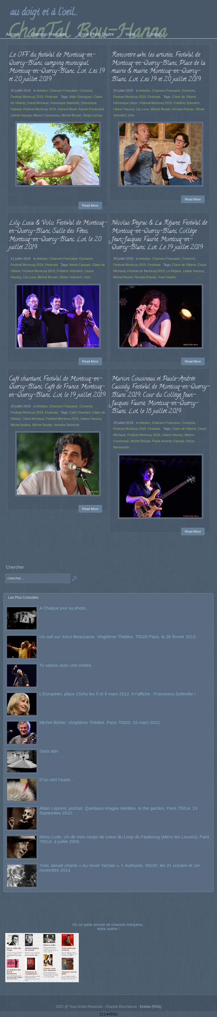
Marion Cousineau (46, 115)
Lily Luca (142, 109)
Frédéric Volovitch (187, 103)
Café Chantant (79, 412)
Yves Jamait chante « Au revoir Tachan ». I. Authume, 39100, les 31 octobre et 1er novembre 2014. (119, 868)
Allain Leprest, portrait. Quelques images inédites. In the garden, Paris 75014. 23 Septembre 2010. (118, 810)
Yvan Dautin (167, 277)
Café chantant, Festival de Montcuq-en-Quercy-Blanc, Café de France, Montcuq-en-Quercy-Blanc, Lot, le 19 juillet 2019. (57, 387)
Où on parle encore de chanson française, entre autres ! (108, 926)
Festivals (51, 96)
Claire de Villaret (184, 96)
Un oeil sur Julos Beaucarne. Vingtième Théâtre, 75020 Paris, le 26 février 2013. (118, 636)
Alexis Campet (79, 264)
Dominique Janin (125, 103)
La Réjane (173, 271)
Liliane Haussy (21, 115)
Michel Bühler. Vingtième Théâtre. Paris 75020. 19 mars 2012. (100, 722)
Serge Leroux (92, 115)
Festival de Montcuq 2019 (146, 271)
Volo (131, 115)
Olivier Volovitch (70, 277)
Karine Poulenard (91, 109)
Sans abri (48, 750)
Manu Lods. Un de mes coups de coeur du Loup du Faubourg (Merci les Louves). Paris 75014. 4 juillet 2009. (124, 839)
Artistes (42, 90)
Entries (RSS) (150, 1007)
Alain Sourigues (80, 96)
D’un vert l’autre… (57, 779)
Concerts (85, 90)
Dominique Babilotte (64, 103)
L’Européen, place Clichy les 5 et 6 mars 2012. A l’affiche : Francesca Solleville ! (117, 693)
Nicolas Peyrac (183, 109)
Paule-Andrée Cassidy (168, 441)
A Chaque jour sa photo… (64, 607)
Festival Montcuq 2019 (27, 96)
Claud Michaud (38, 103)
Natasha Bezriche (66, 425)
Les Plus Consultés (23, 597)
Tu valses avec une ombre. (65, 665)
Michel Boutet (71, 115)
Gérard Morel (67, 109)
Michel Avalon (21, 425)
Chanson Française (63, 90)
